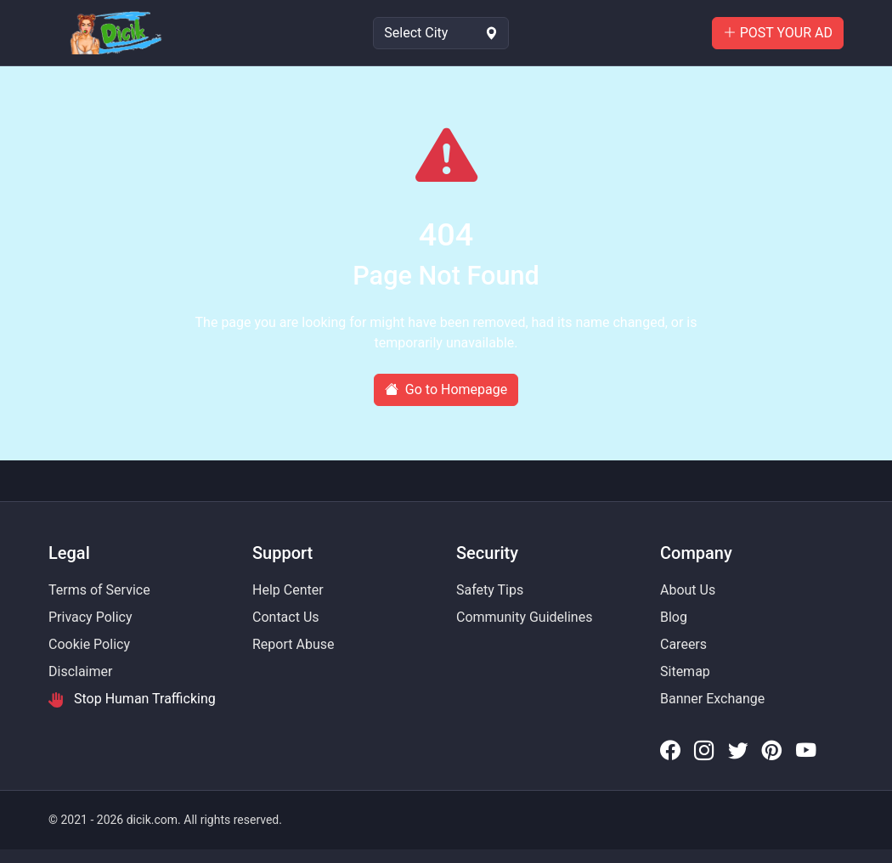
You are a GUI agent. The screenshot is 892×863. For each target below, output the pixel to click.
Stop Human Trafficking (132, 699)
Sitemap (685, 671)
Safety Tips (489, 590)
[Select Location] (441, 33)
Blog (673, 617)
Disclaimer (80, 671)
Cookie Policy (89, 644)
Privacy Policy (90, 617)
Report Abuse (293, 644)
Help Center (288, 590)
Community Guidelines (524, 617)
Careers (683, 644)
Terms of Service (99, 590)
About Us (687, 590)
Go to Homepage (446, 389)
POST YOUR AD (778, 33)
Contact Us (285, 617)
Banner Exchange (712, 699)
